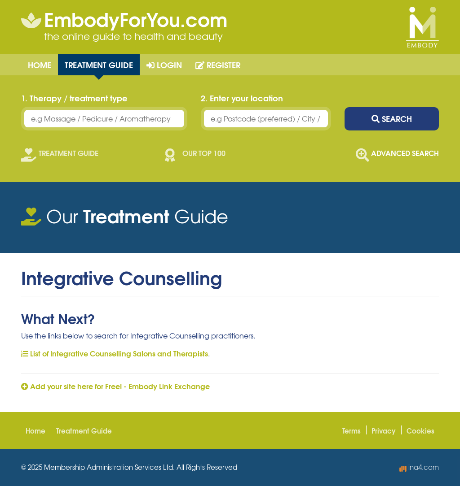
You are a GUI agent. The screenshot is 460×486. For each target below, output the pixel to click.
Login (164, 64)
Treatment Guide (99, 64)
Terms (351, 430)
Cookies (420, 430)
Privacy (384, 430)
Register (217, 64)
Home (39, 64)
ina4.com (419, 467)
